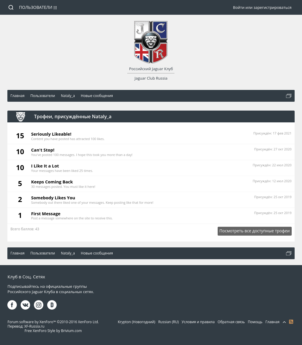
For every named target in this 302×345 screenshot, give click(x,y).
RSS (291, 322)
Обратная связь (231, 321)
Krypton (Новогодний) (136, 321)
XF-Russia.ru (34, 326)
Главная (272, 321)
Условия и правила (198, 321)
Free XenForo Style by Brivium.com (53, 330)
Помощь (255, 321)
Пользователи (35, 7)
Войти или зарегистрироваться (262, 7)
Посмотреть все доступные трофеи (254, 231)
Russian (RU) (168, 321)
